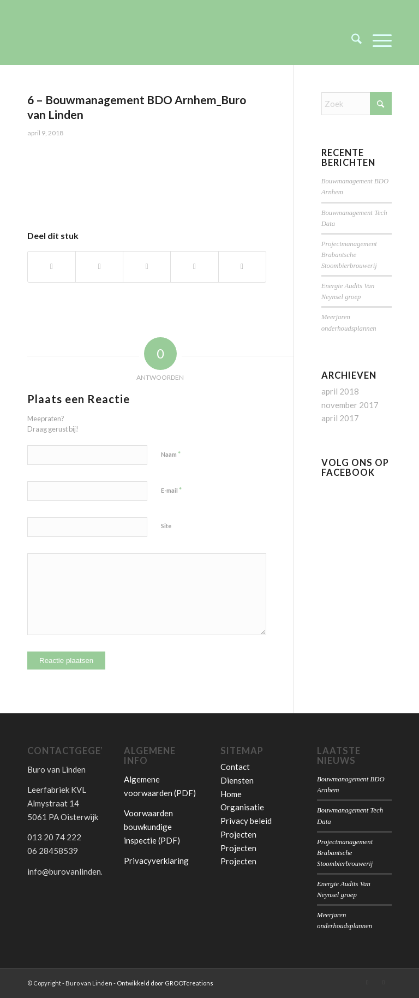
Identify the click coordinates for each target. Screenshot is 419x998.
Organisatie (242, 807)
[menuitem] (351, 40)
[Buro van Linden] (109, 40)
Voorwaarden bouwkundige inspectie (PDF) (152, 826)
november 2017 (350, 405)
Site (166, 525)
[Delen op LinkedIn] (242, 267)
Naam (171, 454)
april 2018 (340, 391)
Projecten (238, 834)
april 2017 (340, 418)
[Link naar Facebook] (383, 982)
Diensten (237, 780)
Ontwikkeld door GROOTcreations (165, 983)
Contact (235, 767)
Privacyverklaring (156, 860)
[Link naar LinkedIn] (367, 982)
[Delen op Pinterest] (194, 267)
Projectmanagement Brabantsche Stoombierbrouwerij (349, 255)
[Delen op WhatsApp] (146, 267)
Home (231, 794)
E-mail (171, 490)
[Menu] (377, 40)
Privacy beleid (246, 821)
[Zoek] (351, 40)
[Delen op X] (99, 267)
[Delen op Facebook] (51, 267)
